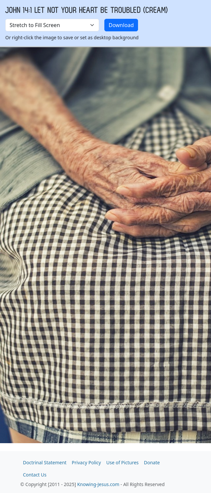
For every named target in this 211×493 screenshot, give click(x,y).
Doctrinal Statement (45, 462)
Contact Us (35, 475)
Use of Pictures (122, 462)
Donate (152, 462)
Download (121, 25)
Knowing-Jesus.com (98, 484)
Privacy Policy (86, 462)
